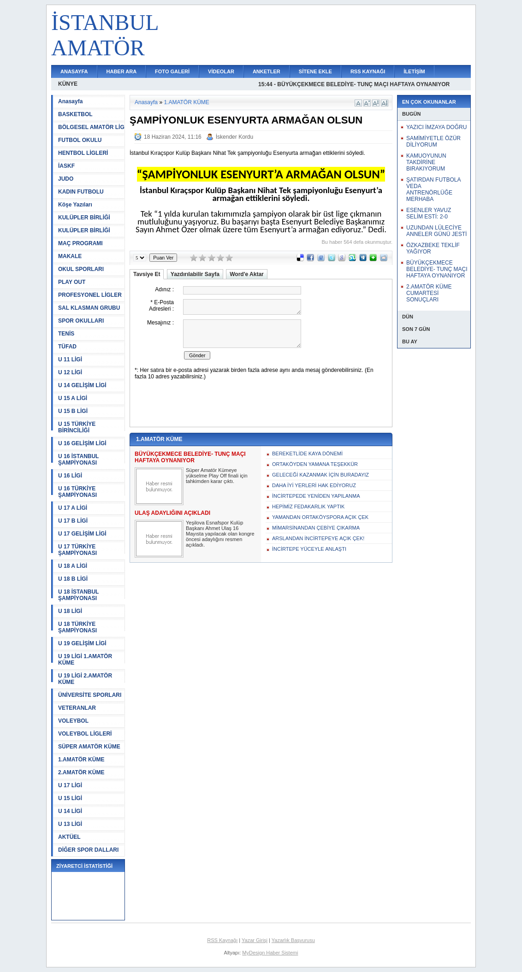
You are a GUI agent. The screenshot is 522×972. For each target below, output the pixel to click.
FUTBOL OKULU (79, 140)
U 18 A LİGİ (72, 566)
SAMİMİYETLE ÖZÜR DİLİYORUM (433, 141)
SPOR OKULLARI (81, 321)
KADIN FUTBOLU (81, 192)
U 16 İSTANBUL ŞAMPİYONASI (78, 459)
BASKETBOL (75, 114)
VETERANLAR (77, 708)
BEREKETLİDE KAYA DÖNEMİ (307, 453)
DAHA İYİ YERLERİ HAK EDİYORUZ (314, 485)
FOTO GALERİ (172, 71)
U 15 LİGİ (70, 798)
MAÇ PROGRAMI (80, 243)
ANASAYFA (74, 71)
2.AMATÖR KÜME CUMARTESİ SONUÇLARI (428, 293)
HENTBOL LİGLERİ (83, 153)
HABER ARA (122, 71)
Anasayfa (70, 101)
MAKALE (70, 256)
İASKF (66, 166)
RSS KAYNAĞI (367, 71)
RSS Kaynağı (222, 940)
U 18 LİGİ (70, 611)
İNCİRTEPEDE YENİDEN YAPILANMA (316, 496)
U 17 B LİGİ (73, 521)
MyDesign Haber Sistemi (270, 952)
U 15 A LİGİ (72, 398)
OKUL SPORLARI (81, 269)
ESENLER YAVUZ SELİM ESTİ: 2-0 (428, 213)
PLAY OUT (71, 282)
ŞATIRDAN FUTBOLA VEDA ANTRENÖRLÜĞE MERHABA (433, 189)
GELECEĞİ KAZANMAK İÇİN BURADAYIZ (320, 474)
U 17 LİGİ (70, 785)
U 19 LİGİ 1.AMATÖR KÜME (85, 659)
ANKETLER (266, 71)
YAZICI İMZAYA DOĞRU (436, 127)
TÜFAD (67, 346)
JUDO (65, 179)
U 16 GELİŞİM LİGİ (82, 443)
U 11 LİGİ (70, 359)
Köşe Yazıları (75, 204)
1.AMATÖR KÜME (81, 759)
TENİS (66, 333)
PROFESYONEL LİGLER (90, 295)
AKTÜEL (69, 837)
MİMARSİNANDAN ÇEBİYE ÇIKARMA (316, 527)
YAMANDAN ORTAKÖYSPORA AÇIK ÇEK (320, 517)
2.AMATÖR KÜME (81, 772)
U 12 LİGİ (70, 372)
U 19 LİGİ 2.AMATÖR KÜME (85, 678)
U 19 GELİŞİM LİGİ (82, 643)
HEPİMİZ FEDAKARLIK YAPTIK (308, 506)
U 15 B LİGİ (73, 411)
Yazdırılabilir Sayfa (195, 274)
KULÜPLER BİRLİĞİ (84, 217)
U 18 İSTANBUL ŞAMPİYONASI (78, 595)
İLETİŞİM (414, 71)
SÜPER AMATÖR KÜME (89, 746)
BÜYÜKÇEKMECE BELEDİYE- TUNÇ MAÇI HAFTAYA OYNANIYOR (436, 269)
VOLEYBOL (73, 721)
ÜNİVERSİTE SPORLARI (89, 695)
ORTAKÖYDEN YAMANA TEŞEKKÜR (315, 464)
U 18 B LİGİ (73, 579)
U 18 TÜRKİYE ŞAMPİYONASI (77, 627)
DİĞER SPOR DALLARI (88, 850)
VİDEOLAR (221, 71)
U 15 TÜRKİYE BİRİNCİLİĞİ (76, 427)
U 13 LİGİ (70, 824)
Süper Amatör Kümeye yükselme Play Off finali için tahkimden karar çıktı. (217, 475)
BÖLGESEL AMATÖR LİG (91, 127)
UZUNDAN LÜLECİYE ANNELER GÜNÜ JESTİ (436, 230)
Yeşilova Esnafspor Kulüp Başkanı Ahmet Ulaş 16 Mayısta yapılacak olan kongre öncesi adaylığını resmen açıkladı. (220, 534)
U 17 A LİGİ (72, 508)
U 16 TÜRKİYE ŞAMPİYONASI (77, 491)
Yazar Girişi (254, 940)
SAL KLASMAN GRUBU (89, 308)
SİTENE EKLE (315, 71)
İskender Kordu (234, 137)
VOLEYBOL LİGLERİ (85, 733)
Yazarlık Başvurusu (293, 940)
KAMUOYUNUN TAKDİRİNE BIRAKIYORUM (426, 162)
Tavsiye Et (146, 274)
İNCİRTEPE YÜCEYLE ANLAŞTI (309, 549)
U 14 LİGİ (70, 811)
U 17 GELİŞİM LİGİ (82, 533)
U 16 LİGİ (70, 475)
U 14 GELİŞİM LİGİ (82, 385)
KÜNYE (67, 84)
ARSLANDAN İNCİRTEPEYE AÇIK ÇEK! (318, 538)
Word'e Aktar (247, 274)
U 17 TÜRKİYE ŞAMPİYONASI (77, 549)
